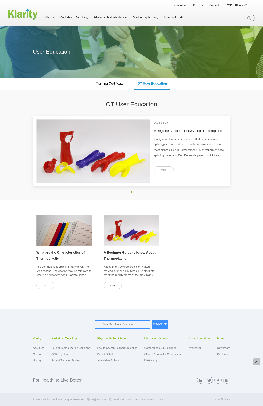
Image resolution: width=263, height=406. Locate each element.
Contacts (214, 5)
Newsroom (179, 5)
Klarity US (241, 5)
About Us (38, 347)
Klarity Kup (151, 360)
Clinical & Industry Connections (163, 354)
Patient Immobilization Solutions (70, 347)
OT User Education (152, 83)
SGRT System (60, 354)
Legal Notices (222, 399)
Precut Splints (105, 354)
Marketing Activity (145, 17)
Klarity (49, 17)
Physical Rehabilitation (110, 17)
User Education (175, 17)
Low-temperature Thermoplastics (117, 347)
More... (221, 338)
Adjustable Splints (108, 360)
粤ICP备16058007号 (99, 399)
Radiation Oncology (74, 17)
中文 (229, 5)
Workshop (195, 347)
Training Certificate (109, 83)
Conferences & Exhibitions (160, 347)
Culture (37, 354)
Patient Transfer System (66, 360)
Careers (198, 5)
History (37, 360)
